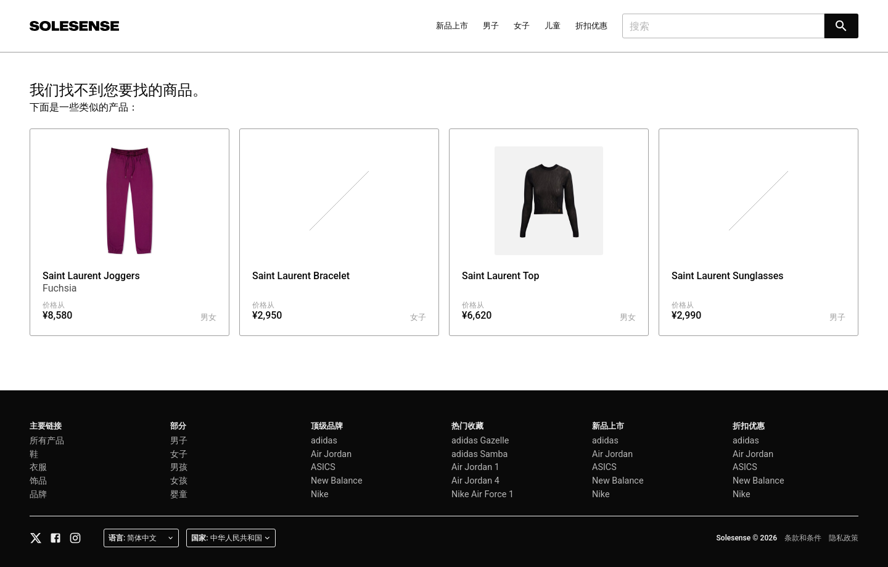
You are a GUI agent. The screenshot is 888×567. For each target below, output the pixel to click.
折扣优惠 (591, 25)
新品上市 (452, 25)
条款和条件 (802, 538)
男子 (491, 25)
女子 (522, 25)
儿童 (553, 25)
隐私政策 (843, 538)
